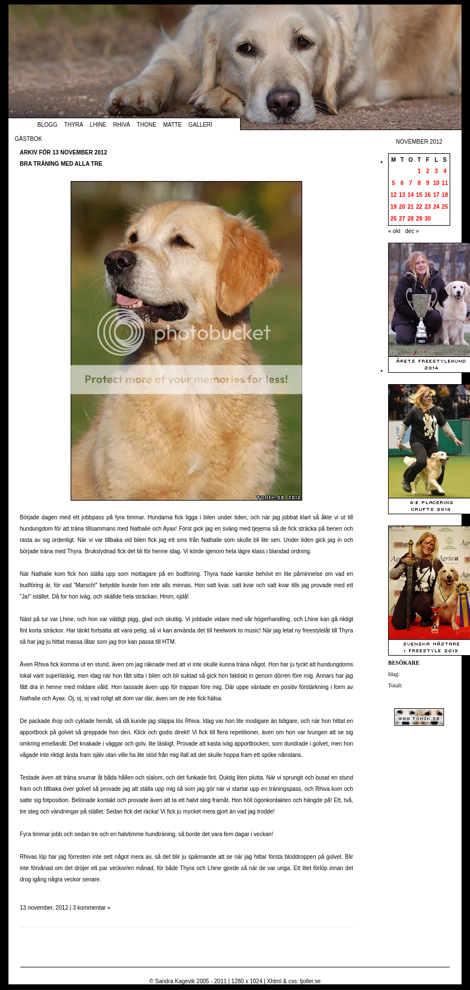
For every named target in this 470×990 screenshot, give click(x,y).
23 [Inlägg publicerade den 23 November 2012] (428, 207)
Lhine (98, 125)
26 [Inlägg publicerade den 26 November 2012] (393, 219)
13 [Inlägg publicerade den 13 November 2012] (402, 195)
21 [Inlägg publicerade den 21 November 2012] (410, 207)
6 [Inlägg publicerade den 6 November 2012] (402, 183)
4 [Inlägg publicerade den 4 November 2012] (445, 171)
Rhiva (121, 125)
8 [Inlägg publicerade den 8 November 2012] (419, 183)
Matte (172, 125)
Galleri (200, 125)
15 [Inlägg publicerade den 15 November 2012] (419, 195)
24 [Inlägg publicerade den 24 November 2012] (436, 207)
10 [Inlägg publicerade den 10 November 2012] (436, 183)
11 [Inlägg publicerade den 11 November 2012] (445, 183)
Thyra (73, 125)
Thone (146, 125)
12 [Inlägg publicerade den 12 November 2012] (393, 195)
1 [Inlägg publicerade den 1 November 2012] (419, 171)
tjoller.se (310, 981)
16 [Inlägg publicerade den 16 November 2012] (428, 195)
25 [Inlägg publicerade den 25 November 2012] (445, 207)
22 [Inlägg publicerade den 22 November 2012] (419, 207)
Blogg (47, 125)
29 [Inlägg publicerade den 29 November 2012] (419, 219)
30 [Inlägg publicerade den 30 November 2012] (428, 219)
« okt (394, 231)
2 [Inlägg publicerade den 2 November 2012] (427, 171)
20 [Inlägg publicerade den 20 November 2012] (402, 207)
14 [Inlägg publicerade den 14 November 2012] (410, 195)
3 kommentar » (92, 908)
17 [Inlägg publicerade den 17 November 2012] (436, 195)
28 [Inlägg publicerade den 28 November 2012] (410, 219)
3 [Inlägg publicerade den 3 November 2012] (436, 171)
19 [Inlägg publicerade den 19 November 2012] (393, 207)
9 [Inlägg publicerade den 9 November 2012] (427, 183)
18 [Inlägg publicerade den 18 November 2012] (445, 195)
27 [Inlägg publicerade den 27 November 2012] (402, 219)
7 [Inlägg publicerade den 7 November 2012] (410, 183)
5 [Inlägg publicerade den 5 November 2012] (393, 183)
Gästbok (28, 139)
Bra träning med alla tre (61, 164)
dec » (412, 231)
